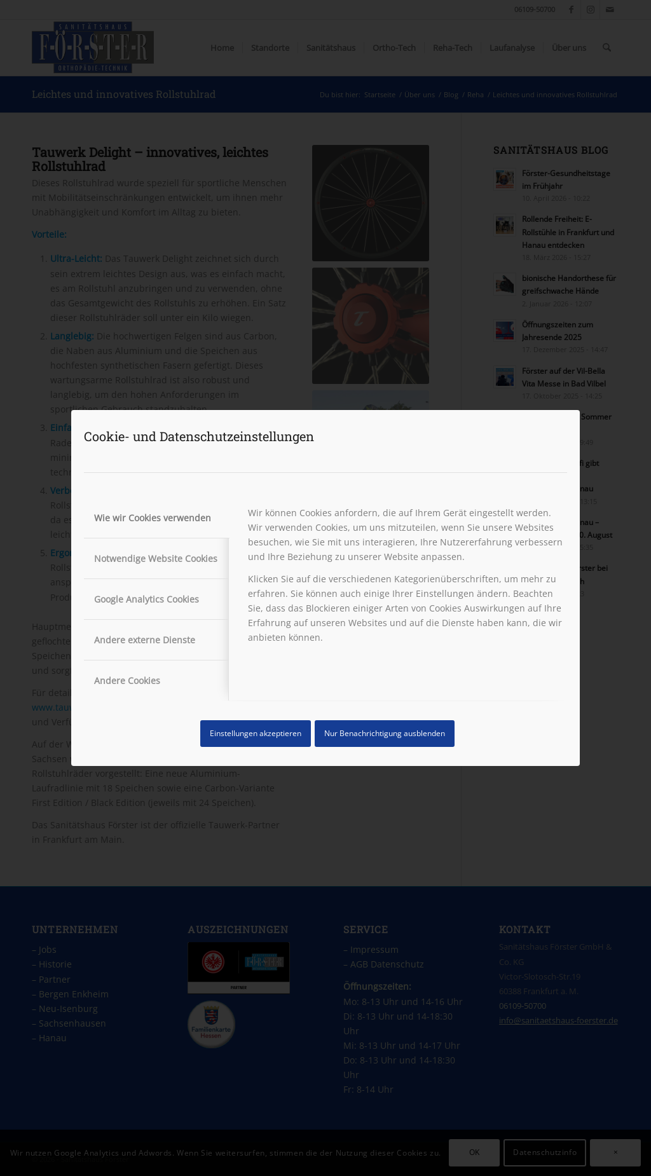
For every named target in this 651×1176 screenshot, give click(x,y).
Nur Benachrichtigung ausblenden (384, 733)
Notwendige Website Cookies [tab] (155, 558)
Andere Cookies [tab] (127, 680)
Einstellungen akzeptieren (255, 733)
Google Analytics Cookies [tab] (146, 599)
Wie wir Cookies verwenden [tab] (152, 518)
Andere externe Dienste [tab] (144, 640)
